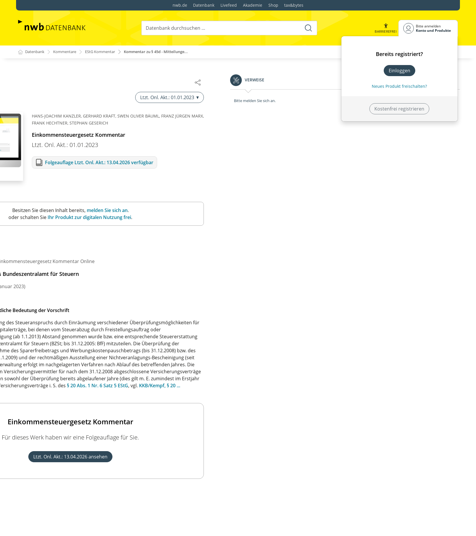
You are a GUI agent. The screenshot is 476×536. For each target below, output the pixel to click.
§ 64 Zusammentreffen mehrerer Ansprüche (71, 454)
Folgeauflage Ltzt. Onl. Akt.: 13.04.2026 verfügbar (353, 163)
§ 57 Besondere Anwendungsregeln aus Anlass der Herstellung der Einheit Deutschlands (78, 352)
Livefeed (228, 5)
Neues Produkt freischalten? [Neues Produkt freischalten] (399, 86)
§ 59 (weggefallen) (42, 395)
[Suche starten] (307, 28)
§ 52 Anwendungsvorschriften (55, 255)
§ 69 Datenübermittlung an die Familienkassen (74, 508)
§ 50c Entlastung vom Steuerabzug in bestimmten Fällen (77, 74)
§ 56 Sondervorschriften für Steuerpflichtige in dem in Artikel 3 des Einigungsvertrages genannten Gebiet (81, 335)
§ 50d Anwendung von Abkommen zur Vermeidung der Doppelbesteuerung (78, 90)
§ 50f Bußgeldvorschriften (51, 127)
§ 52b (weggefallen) (44, 274)
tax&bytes (293, 5)
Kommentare (68, 52)
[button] (385, 28)
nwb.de (180, 5)
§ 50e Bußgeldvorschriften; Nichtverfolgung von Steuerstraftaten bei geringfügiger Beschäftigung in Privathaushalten (79, 110)
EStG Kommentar (106, 52)
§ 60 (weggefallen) (42, 404)
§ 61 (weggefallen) (42, 414)
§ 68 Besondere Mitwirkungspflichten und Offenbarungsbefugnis (68, 495)
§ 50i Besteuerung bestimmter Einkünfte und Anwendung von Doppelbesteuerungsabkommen (77, 200)
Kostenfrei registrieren (399, 109)
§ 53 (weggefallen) (42, 283)
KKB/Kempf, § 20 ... (413, 386)
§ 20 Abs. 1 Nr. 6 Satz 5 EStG (351, 386)
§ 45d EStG (202, 323)
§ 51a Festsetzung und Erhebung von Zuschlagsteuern (63, 242)
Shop (273, 5)
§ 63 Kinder (35, 445)
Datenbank (203, 5)
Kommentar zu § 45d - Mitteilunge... (167, 52)
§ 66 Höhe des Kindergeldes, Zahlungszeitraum (74, 473)
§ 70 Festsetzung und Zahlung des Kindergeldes (75, 517)
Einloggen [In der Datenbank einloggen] (399, 70)
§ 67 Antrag (35, 482)
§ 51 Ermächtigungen (46, 229)
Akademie (252, 5)
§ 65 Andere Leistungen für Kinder (60, 463)
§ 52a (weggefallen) (43, 264)
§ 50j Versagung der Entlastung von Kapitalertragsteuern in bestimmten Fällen (69, 216)
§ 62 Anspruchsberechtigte (52, 435)
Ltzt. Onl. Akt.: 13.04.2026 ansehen (324, 457)
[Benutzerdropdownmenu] (428, 28)
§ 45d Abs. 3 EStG (222, 379)
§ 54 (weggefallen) (42, 292)
